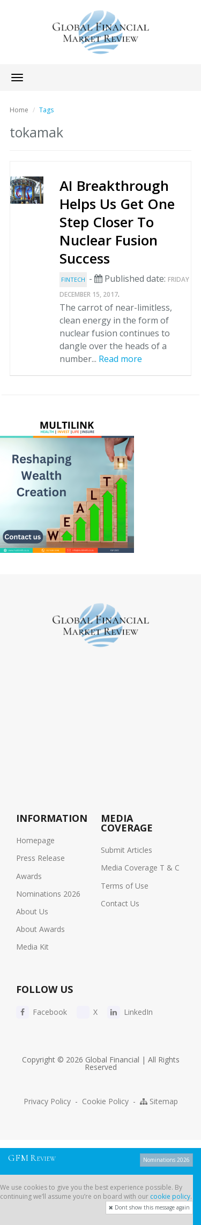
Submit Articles (126, 850)
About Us (32, 911)
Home (19, 109)
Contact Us (120, 903)
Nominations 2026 (48, 894)
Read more (120, 359)
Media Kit (32, 947)
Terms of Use (124, 886)
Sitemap (159, 1101)
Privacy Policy (47, 1101)
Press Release (40, 858)
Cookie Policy (105, 1101)
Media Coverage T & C (140, 867)
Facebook (41, 1012)
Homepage (35, 840)
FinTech (73, 279)
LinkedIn (130, 1012)
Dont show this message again (149, 1207)
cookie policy (170, 1196)
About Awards (40, 929)
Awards (29, 876)
